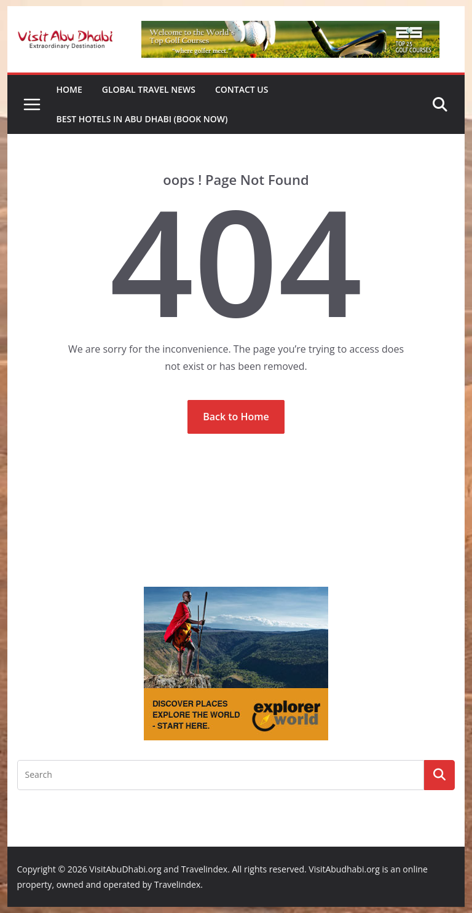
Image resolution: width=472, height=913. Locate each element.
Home (69, 89)
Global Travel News (148, 89)
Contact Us (242, 89)
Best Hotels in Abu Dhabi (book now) (142, 119)
